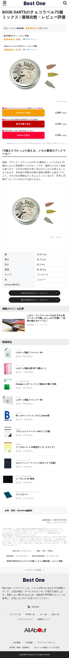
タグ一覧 (43, 614)
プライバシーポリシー (47, 642)
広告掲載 (29, 642)
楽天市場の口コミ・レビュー (34, 300)
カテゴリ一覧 (15, 614)
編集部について (44, 619)
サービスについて (25, 619)
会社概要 (17, 642)
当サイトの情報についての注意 (46, 647)
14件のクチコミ (30, 50)
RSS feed (35, 607)
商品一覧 (55, 614)
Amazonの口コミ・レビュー (34, 293)
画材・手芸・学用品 (45, 551)
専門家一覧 (30, 614)
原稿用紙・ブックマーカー (17, 556)
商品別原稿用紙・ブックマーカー (45, 556)
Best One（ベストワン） (22, 551)
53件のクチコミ (30, 39)
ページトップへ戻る (33, 570)
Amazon (64, 101)
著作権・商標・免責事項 (19, 647)
